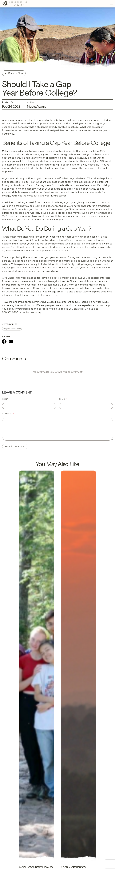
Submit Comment (15, 446)
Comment (8, 413)
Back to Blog (14, 73)
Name (5, 399)
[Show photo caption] (111, 55)
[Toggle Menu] (111, 4)
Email (63, 399)
